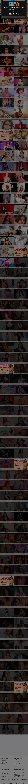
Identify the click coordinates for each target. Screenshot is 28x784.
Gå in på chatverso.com (14, 17)
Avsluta (14, 11)
